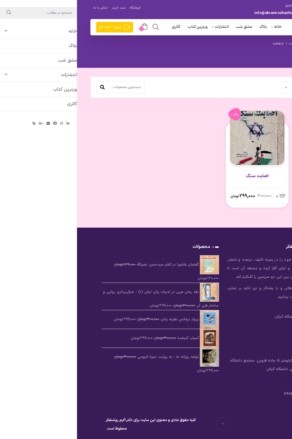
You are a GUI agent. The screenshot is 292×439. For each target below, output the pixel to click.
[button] (25, 87)
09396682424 (254, 13)
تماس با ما (23, 7)
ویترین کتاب (121, 27)
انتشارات (145, 27)
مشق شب (167, 27)
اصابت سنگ (180, 176)
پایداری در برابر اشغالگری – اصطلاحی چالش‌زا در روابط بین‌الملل (249, 183)
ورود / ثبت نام (37, 27)
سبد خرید (41, 7)
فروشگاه (58, 7)
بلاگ (186, 27)
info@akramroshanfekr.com (202, 13)
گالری (99, 27)
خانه (200, 27)
